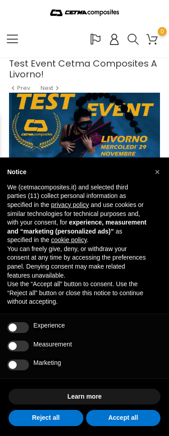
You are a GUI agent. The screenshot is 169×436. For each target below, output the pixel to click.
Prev (20, 88)
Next (51, 88)
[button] (157, 172)
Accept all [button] (123, 417)
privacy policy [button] (70, 204)
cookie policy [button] (69, 239)
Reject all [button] (45, 417)
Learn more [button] (84, 396)
